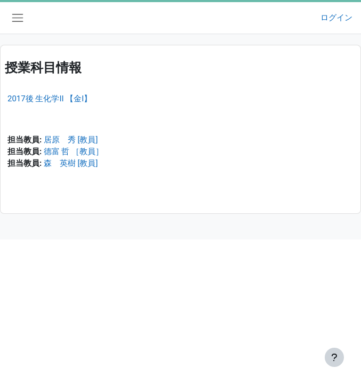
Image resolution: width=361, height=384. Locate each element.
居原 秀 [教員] (71, 140)
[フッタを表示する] (334, 357)
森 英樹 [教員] (71, 163)
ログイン (336, 17)
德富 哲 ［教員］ (73, 151)
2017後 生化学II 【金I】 (49, 98)
